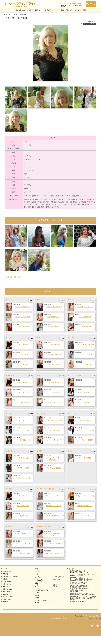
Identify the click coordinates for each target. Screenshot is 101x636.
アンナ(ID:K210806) (85, 402)
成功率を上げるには (76, 576)
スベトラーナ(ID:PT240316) (54, 515)
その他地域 (39, 581)
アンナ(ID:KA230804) (84, 354)
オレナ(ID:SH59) (23, 420)
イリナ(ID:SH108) (22, 354)
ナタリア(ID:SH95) (53, 364)
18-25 (38, 585)
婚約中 (37, 595)
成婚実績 (5, 579)
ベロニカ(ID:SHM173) (85, 307)
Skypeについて (75, 599)
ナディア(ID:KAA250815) (22, 553)
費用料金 (5, 574)
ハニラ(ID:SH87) (23, 364)
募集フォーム (7, 594)
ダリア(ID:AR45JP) (85, 364)
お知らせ (5, 602)
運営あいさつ (7, 584)
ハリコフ (56, 578)
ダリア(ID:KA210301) (53, 468)
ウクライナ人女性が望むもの (79, 588)
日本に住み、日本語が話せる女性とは (82, 579)
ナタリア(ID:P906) (22, 468)
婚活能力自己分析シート (77, 571)
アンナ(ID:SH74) (85, 326)
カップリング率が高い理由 (78, 582)
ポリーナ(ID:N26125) (22, 326)
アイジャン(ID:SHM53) (54, 553)
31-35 (38, 587)
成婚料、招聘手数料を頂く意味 (80, 573)
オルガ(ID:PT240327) (53, 505)
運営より (69, 10)
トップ (5, 569)
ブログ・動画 (59, 10)
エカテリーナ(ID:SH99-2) (85, 496)
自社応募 (38, 571)
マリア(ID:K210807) (85, 392)
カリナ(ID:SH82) (54, 326)
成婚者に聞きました (76, 590)
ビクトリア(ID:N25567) (85, 440)
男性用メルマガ (8, 587)
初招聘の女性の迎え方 (77, 577)
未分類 (37, 603)
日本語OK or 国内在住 (42, 590)
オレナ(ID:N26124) (85, 382)
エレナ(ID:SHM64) (22, 430)
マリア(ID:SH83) (23, 344)
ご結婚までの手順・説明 (10, 576)
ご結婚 (37, 593)
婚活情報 (71, 569)
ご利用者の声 (7, 581)
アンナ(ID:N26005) (85, 420)
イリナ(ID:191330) (84, 458)
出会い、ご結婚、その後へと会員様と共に (83, 598)
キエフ (38, 576)
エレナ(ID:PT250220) (53, 496)
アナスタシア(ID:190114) (23, 440)
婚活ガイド (39, 10)
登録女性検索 (20, 10)
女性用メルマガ (8, 589)
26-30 (55, 585)
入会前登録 (6, 592)
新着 (36, 569)
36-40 (55, 587)
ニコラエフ (39, 578)
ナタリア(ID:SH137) (23, 478)
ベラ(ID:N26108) (23, 458)
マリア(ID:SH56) (85, 316)
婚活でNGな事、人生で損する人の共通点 (83, 595)
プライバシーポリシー (21, 611)
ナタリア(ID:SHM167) (54, 354)
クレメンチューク (58, 576)
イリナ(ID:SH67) (54, 430)
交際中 (37, 598)
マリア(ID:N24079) (85, 515)
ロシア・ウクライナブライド (92, 616)
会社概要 (8, 611)
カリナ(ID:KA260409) (22, 316)
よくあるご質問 (80, 10)
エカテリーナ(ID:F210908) (84, 430)
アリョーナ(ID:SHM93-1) (54, 543)
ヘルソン (39, 579)
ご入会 (87, 199)
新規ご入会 (49, 10)
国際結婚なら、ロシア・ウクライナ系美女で (84, 596)
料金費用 (30, 10)
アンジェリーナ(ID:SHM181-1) (54, 534)
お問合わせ (90, 4)
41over (38, 588)
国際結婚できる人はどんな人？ (80, 580)
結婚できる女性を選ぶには (78, 585)
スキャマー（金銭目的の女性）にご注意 (82, 574)
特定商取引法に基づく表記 (40, 611)
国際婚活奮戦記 (75, 592)
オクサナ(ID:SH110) (54, 440)
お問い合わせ (7, 599)
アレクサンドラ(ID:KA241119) (53, 459)
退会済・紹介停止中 (89, 24)
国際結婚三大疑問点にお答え (79, 593)
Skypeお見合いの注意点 (77, 584)
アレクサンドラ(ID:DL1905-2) (85, 345)
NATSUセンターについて (78, 601)
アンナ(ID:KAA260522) (23, 307)
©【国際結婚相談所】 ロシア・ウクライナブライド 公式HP (69, 618)
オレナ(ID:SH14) (54, 344)
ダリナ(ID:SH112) (53, 316)
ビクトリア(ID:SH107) (54, 307)
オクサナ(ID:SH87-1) (84, 505)
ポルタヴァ (56, 579)
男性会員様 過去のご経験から (80, 587)
